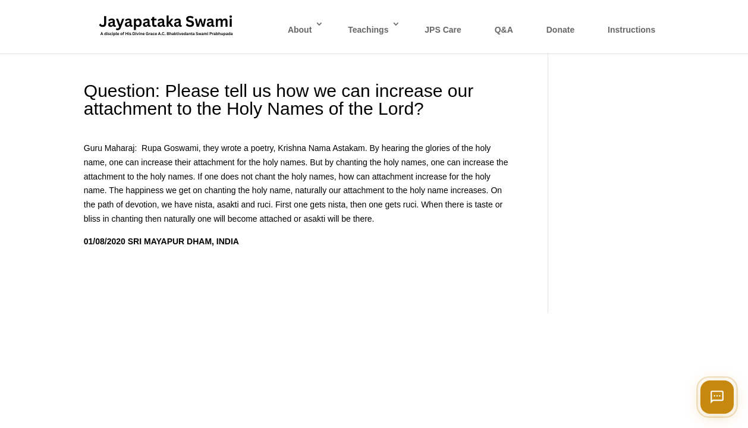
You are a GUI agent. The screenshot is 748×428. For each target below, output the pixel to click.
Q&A (504, 29)
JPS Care (443, 29)
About (300, 29)
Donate (560, 29)
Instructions (631, 29)
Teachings (368, 29)
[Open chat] (717, 397)
